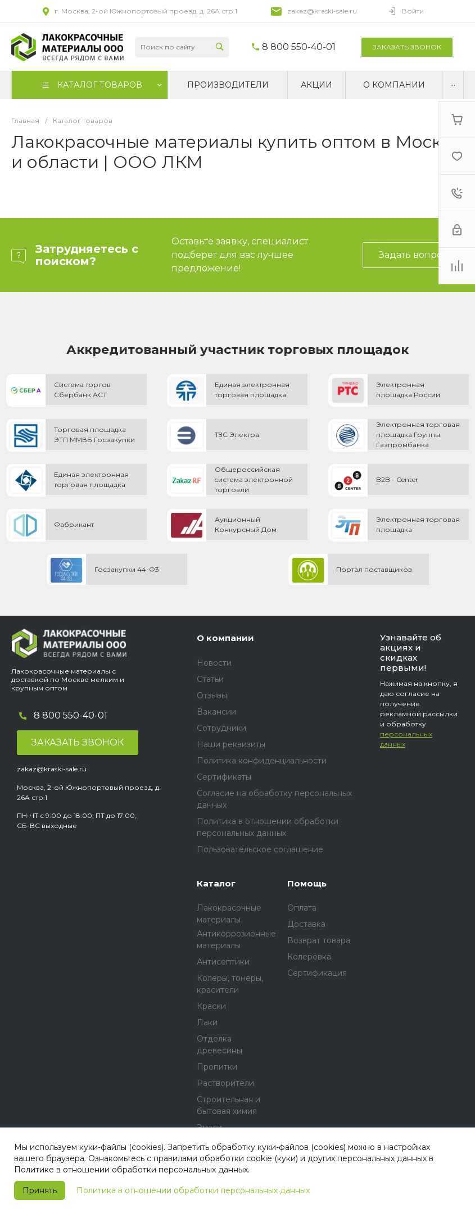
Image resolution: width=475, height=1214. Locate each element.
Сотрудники (221, 728)
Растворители (225, 1083)
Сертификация (317, 973)
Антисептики (223, 962)
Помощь (307, 883)
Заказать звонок (407, 47)
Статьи (210, 679)
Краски (211, 1006)
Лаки (207, 1022)
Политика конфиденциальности (262, 761)
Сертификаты (224, 777)
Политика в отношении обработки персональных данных (193, 1190)
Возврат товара (318, 940)
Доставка (306, 924)
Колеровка (309, 957)
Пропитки (217, 1067)
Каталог (216, 883)
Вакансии (216, 712)
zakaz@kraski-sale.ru (322, 11)
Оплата (301, 908)
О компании (225, 638)
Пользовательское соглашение (260, 849)
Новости (214, 663)
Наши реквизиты (231, 744)
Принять (39, 1190)
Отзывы (212, 695)
